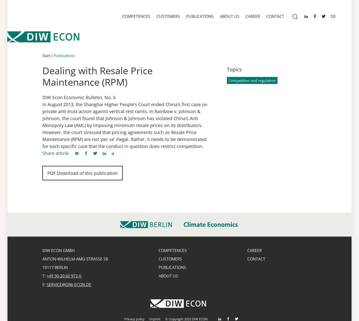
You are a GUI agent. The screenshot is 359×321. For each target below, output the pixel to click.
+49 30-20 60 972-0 (64, 276)
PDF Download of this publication (82, 175)
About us (229, 16)
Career (253, 16)
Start (46, 57)
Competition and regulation (252, 81)
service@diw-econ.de (69, 284)
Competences (136, 16)
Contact (275, 16)
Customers (168, 16)
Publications (200, 16)
